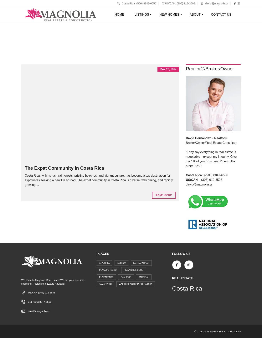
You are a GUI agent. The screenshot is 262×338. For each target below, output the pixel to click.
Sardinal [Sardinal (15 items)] (143, 277)
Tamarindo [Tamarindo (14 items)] (105, 284)
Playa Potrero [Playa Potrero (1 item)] (108, 270)
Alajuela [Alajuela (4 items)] (104, 263)
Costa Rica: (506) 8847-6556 (136, 3)
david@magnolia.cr (214, 3)
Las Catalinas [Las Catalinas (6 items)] (141, 263)
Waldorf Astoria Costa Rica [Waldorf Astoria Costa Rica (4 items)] (135, 284)
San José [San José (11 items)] (126, 277)
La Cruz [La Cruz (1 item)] (121, 263)
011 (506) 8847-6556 (39, 301)
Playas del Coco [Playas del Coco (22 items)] (133, 270)
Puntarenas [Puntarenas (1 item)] (106, 277)
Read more (164, 195)
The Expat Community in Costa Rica (64, 168)
